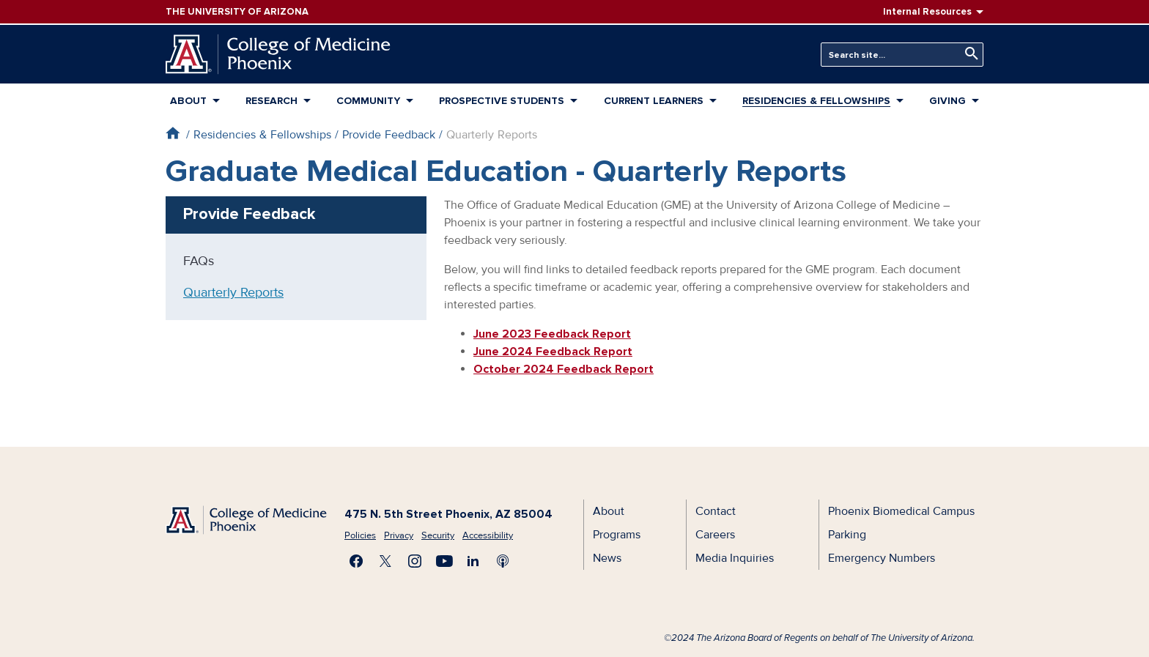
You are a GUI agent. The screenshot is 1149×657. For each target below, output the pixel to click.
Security (437, 535)
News (607, 558)
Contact (715, 511)
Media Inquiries (734, 558)
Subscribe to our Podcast (502, 561)
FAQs (198, 261)
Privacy (398, 535)
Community (368, 100)
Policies (360, 535)
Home (173, 133)
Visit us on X (385, 561)
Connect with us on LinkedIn (473, 561)
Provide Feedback (388, 134)
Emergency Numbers (881, 558)
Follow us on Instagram (414, 561)
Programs (616, 534)
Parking (847, 534)
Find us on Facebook (356, 561)
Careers (715, 534)
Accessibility (487, 535)
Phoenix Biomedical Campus (901, 511)
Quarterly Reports (233, 292)
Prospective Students (501, 100)
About (188, 100)
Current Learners (653, 100)
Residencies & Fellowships (816, 100)
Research (271, 100)
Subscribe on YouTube (444, 561)
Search (968, 54)
